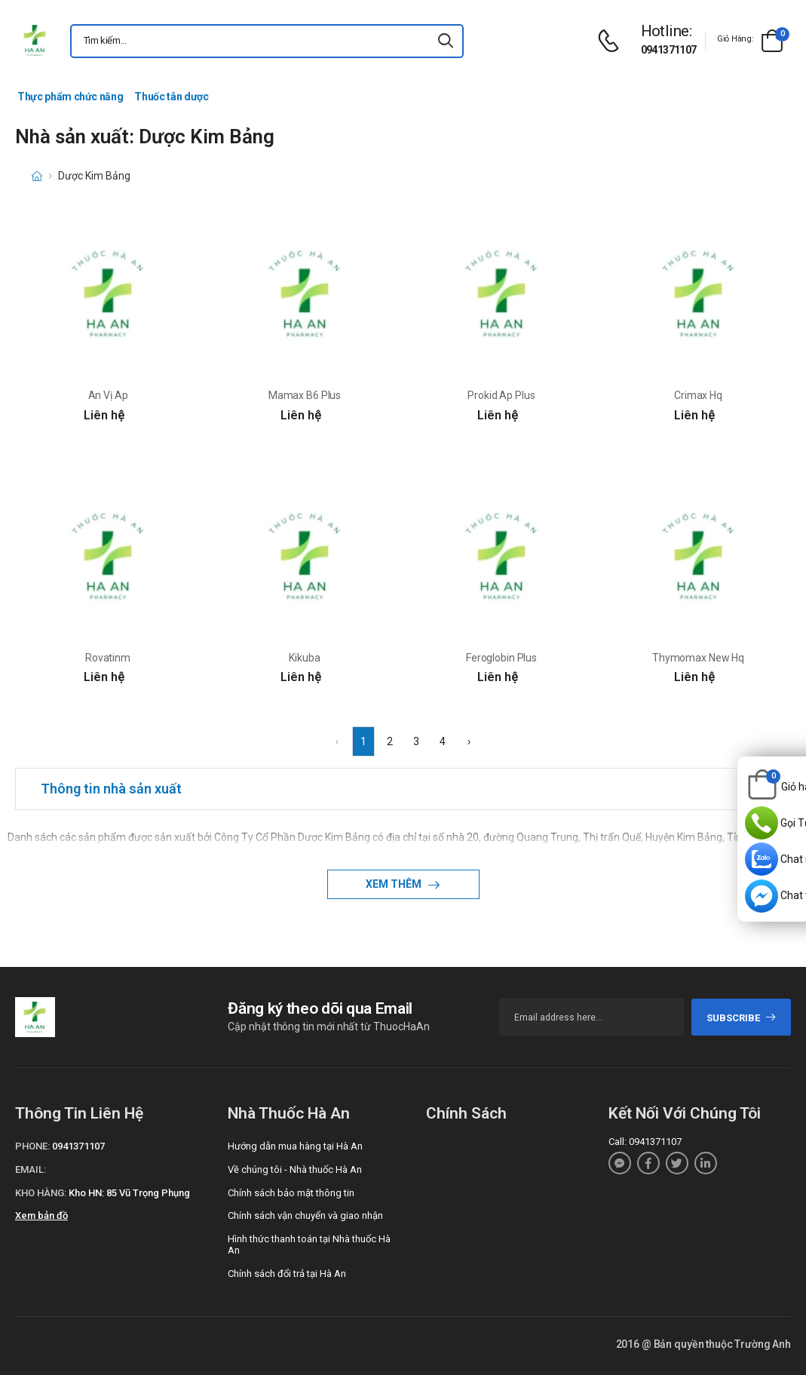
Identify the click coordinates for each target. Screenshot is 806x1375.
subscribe (741, 1018)
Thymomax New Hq (698, 658)
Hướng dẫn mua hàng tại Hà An (295, 1146)
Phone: (32, 1146)
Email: (30, 1169)
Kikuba (304, 658)
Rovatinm (107, 658)
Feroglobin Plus (501, 658)
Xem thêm (395, 884)
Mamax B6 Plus (304, 395)
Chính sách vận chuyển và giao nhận (305, 1215)
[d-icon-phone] (612, 41)
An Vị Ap (108, 395)
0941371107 (669, 50)
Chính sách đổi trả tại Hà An (287, 1273)
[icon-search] (446, 41)
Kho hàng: (40, 1193)
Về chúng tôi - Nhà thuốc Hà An (295, 1169)
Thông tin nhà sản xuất (111, 788)
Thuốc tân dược (171, 97)
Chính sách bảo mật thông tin (291, 1193)
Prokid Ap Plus (501, 395)
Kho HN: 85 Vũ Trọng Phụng (129, 1193)
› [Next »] (468, 741)
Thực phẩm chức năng (70, 97)
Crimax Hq (698, 395)
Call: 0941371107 (645, 1141)
